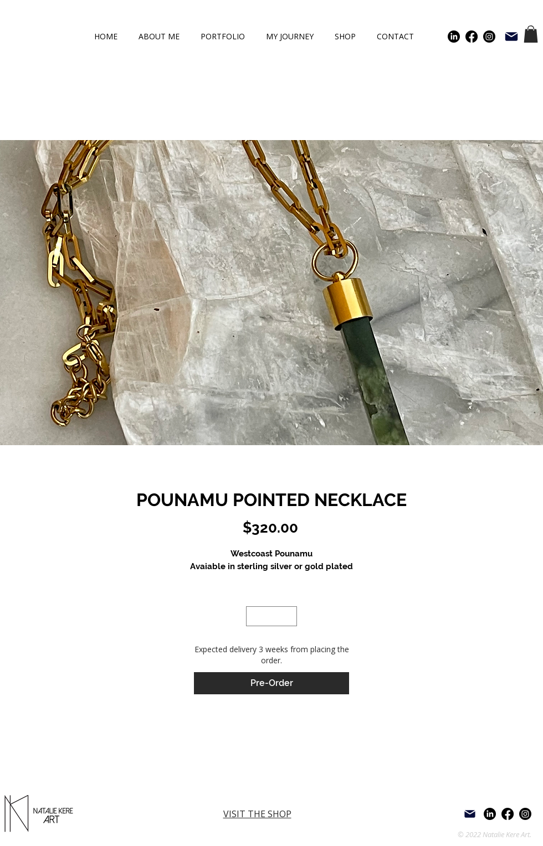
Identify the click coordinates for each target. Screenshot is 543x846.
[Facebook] (471, 36)
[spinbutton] (272, 616)
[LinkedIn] (454, 36)
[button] (531, 34)
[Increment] (289, 616)
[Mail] (511, 36)
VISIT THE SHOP (257, 814)
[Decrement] (254, 616)
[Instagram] (489, 36)
